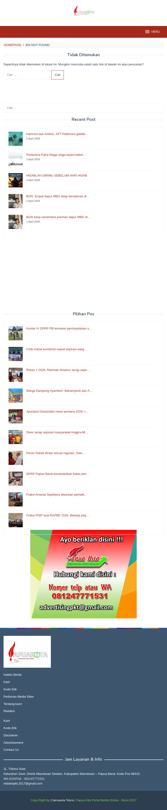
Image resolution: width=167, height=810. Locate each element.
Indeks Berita (13, 674)
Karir (7, 682)
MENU (152, 31)
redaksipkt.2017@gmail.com (23, 783)
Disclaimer (11, 735)
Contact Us (11, 749)
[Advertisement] (83, 274)
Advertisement (13, 742)
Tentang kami (13, 704)
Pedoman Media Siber (19, 696)
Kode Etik (10, 689)
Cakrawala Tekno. (63, 800)
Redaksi (9, 711)
